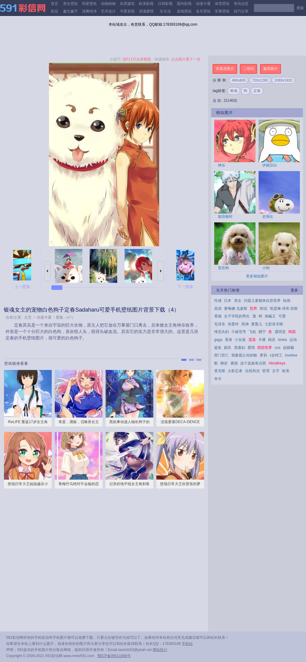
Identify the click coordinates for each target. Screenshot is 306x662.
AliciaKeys (276, 363)
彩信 (54, 11)
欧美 (285, 371)
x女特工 (276, 355)
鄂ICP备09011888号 (114, 656)
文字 (275, 371)
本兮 (218, 379)
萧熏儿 (256, 324)
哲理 (266, 371)
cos (278, 348)
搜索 (300, 8)
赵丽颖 (288, 348)
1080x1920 (283, 80)
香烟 (218, 316)
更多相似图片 (257, 276)
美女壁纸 (70, 4)
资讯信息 (241, 4)
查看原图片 (225, 69)
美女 (237, 300)
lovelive (291, 355)
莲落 (252, 340)
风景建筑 (127, 4)
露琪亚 (280, 332)
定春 (257, 91)
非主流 (165, 11)
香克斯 (219, 371)
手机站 (187, 644)
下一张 (161, 271)
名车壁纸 (203, 11)
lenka (282, 340)
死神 (245, 324)
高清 (218, 308)
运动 (293, 340)
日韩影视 (165, 4)
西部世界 (264, 348)
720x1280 (260, 80)
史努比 (267, 216)
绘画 (286, 300)
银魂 (233, 91)
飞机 (252, 332)
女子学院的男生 (237, 316)
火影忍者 (235, 371)
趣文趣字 (70, 11)
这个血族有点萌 (253, 363)
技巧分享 (241, 11)
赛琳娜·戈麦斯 (235, 308)
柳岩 (224, 363)
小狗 (266, 268)
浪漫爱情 (146, 11)
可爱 (282, 316)
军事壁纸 (222, 11)
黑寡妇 (239, 348)
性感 (218, 300)
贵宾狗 (223, 268)
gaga (218, 340)
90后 (263, 308)
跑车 (227, 348)
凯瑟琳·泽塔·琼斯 (284, 308)
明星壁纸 (89, 4)
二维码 (248, 69)
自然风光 (252, 371)
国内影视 (184, 4)
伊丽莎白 (269, 165)
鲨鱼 (218, 348)
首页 (54, 4)
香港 (228, 340)
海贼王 (270, 316)
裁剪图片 (270, 69)
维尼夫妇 (221, 332)
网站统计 (160, 650)
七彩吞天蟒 (274, 324)
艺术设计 (108, 11)
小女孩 (240, 340)
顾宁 (262, 332)
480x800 (239, 80)
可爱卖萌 (127, 11)
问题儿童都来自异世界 (262, 300)
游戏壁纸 (184, 11)
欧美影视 (146, 4)
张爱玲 (233, 324)
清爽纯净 (89, 11)
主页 (28, 317)
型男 (253, 308)
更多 (294, 290)
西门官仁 (221, 355)
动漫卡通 (203, 4)
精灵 (271, 340)
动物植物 (108, 4)
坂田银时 (225, 216)
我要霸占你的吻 (244, 355)
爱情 (251, 348)
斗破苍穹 (238, 332)
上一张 (47, 271)
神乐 (221, 165)
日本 (227, 300)
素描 (234, 363)
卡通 (262, 340)
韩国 (292, 332)
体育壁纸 (222, 4)
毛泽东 (219, 324)
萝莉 (263, 355)
